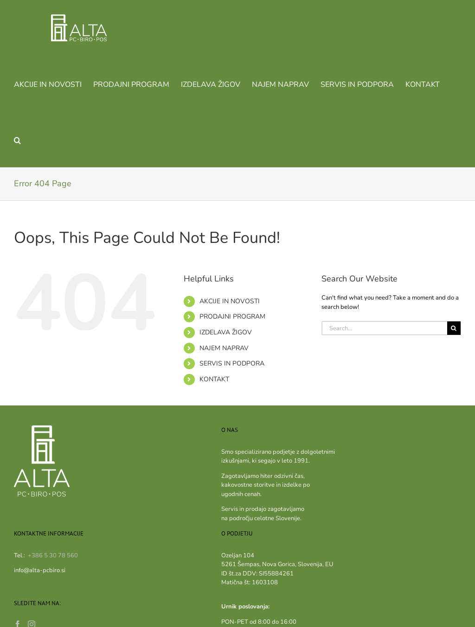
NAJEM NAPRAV (224, 348)
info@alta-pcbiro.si (39, 570)
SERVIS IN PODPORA (231, 363)
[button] (17, 139)
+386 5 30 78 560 (53, 555)
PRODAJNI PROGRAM (232, 316)
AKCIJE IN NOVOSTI (229, 301)
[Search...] (384, 328)
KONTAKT (214, 379)
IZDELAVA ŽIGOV (225, 332)
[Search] (454, 328)
